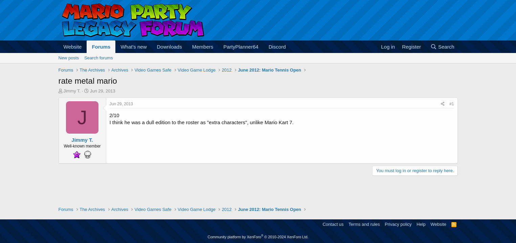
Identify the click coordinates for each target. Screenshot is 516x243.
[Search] (442, 46)
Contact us (332, 224)
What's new (133, 47)
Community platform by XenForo (258, 237)
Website (73, 47)
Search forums (98, 57)
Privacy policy (398, 224)
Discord (277, 47)
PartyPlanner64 (240, 47)
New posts (69, 57)
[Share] (443, 104)
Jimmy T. (72, 90)
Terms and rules (364, 224)
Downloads (169, 47)
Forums (101, 47)
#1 (451, 104)
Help (421, 224)
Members (203, 47)
